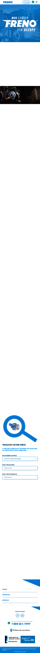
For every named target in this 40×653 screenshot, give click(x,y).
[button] (20, 589)
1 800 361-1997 (21, 624)
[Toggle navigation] (36, 2)
